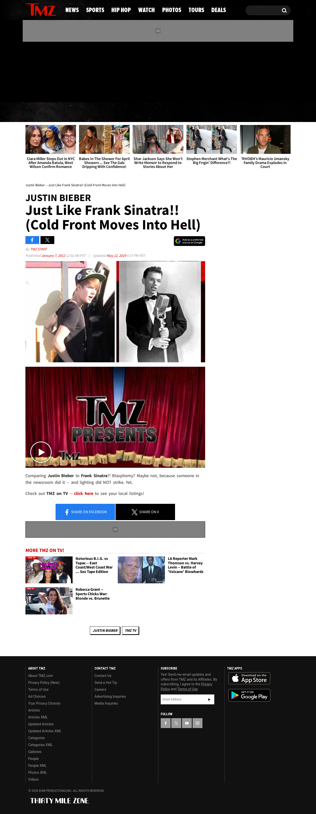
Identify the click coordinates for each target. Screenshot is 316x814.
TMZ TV (130, 630)
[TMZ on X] (37, 71)
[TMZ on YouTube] (187, 723)
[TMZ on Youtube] (45, 71)
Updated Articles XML (44, 731)
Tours (234, 112)
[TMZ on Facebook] (29, 71)
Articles (34, 710)
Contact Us (103, 676)
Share (85, 512)
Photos (195, 112)
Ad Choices (37, 696)
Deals (270, 112)
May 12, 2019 (117, 255)
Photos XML (37, 772)
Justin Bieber (105, 630)
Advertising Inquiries (110, 696)
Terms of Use (38, 690)
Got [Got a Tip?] (41, 92)
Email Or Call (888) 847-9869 (82, 92)
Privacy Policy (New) (43, 683)
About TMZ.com (40, 676)
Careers (100, 690)
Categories (36, 738)
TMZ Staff (38, 249)
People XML (37, 766)
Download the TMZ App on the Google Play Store (249, 695)
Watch (155, 112)
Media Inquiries (106, 703)
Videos (33, 779)
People (33, 759)
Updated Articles (41, 724)
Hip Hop (115, 112)
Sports (74, 112)
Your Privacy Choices (44, 703)
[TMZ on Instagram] (55, 71)
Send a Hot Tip (106, 683)
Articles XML (38, 717)
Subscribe (209, 699)
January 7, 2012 (53, 255)
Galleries (34, 752)
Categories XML (40, 745)
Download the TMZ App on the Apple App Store (249, 678)
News (37, 112)
